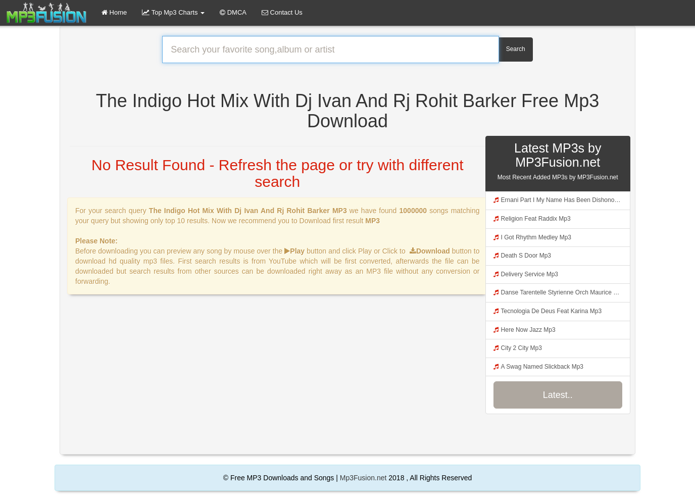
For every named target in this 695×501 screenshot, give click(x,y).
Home (114, 12)
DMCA (233, 12)
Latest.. (558, 395)
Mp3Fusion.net (363, 478)
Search (515, 49)
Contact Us (282, 12)
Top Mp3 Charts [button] (173, 12)
